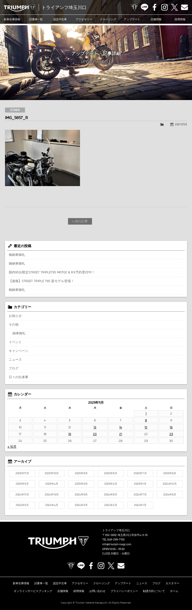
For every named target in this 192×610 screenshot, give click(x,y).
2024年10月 (52, 494)
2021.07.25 (181, 124)
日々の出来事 (18, 377)
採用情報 (180, 19)
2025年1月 (140, 483)
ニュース (15, 359)
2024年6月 (169, 494)
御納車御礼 (17, 255)
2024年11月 (22, 494)
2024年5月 (22, 505)
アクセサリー (84, 19)
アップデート (132, 19)
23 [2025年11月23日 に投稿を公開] (171, 434)
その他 (13, 324)
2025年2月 (110, 483)
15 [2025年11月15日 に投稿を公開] (145, 427)
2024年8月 (110, 494)
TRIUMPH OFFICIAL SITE (134, 7)
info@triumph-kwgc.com (116, 544)
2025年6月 (169, 473)
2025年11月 (22, 473)
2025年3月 (81, 483)
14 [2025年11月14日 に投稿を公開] (120, 427)
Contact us (184, 7)
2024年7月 (140, 494)
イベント (15, 342)
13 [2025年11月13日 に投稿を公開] (95, 427)
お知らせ (15, 316)
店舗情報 (156, 19)
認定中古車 (60, 19)
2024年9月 (81, 494)
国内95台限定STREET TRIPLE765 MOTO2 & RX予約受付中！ (52, 272)
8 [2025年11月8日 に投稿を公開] (146, 420)
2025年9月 (81, 473)
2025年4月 (51, 483)
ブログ (13, 368)
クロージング (108, 19)
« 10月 (12, 446)
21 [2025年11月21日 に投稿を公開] (120, 434)
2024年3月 (81, 505)
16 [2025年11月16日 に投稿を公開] (171, 427)
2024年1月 (140, 505)
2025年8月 (110, 473)
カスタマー (172, 583)
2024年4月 (51, 505)
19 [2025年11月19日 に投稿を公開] (69, 434)
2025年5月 (22, 483)
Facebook (154, 7)
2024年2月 (110, 505)
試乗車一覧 (36, 19)
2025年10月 (52, 473)
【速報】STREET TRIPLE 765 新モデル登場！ (41, 281)
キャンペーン (18, 351)
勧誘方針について (154, 591)
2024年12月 (170, 483)
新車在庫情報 (12, 19)
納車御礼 (19, 333)
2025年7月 (140, 473)
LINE (144, 7)
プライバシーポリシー (124, 591)
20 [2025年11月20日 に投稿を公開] (95, 434)
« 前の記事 (80, 221)
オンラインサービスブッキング (33, 591)
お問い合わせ (97, 591)
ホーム (174, 591)
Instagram (164, 7)
